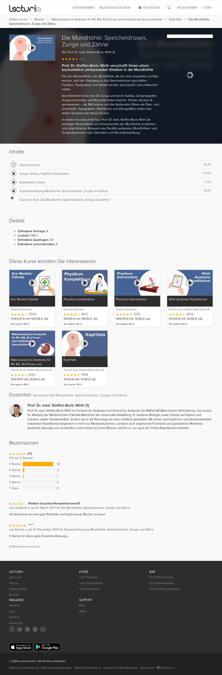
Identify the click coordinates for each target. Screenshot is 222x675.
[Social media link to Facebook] (12, 629)
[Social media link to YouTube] (35, 629)
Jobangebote (18, 589)
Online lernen (18, 19)
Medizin (39, 19)
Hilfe (82, 605)
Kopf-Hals (175, 19)
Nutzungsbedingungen (56, 668)
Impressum (147, 668)
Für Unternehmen (161, 577)
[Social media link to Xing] (43, 629)
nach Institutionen (91, 583)
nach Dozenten (89, 589)
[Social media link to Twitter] (19, 629)
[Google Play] (47, 647)
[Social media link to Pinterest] (27, 629)
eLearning (16, 623)
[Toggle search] (169, 7)
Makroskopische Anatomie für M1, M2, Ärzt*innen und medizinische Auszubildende (106, 19)
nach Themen (88, 577)
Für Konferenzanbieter (164, 589)
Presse (13, 583)
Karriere (14, 617)
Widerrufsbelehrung (87, 668)
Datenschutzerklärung (24, 668)
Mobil (82, 611)
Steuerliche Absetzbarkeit (120, 668)
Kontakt (14, 595)
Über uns (15, 577)
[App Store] (21, 647)
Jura (12, 611)
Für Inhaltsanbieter (162, 583)
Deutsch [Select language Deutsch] (166, 668)
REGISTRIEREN (187, 8)
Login (206, 8)
